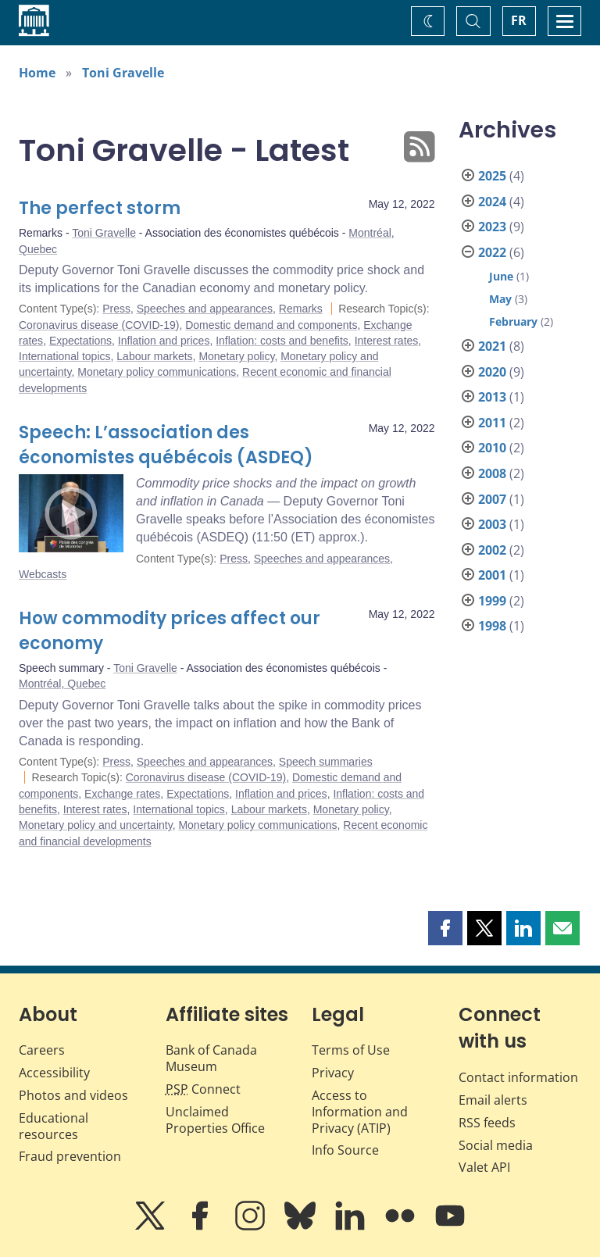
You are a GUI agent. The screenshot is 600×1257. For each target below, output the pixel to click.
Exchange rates (122, 793)
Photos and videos (73, 1095)
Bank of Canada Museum (211, 1058)
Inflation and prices (164, 340)
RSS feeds (487, 1122)
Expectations (80, 340)
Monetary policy (236, 356)
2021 (492, 346)
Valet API (484, 1167)
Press (116, 308)
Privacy (333, 1072)
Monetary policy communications (156, 372)
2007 (492, 499)
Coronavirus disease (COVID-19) (99, 325)
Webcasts (42, 574)
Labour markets (154, 356)
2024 (492, 201)
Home (37, 72)
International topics (65, 356)
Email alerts (493, 1100)
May (500, 298)
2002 (492, 550)
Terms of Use (351, 1050)
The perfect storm (99, 208)
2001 (492, 575)
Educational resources (53, 1126)
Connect (203, 1089)
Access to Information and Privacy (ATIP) (360, 1112)
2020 (492, 371)
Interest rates (387, 340)
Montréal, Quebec (62, 683)
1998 (492, 625)
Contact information (518, 1077)
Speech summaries (326, 761)
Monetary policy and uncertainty (96, 825)
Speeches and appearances (205, 308)
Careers (42, 1050)
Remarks (301, 308)
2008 (492, 473)
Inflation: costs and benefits (282, 340)
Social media (496, 1145)
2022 (492, 252)
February (513, 321)
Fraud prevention (70, 1156)
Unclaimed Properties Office (215, 1120)
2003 (492, 524)
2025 (492, 175)
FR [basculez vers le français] (519, 20)
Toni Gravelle (123, 72)
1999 (492, 600)
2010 (492, 447)
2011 (492, 422)
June (501, 276)
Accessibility (54, 1072)
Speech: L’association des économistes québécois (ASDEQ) (166, 445)
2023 (492, 226)
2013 (492, 396)
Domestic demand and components (271, 325)
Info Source (345, 1150)
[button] (445, 928)
